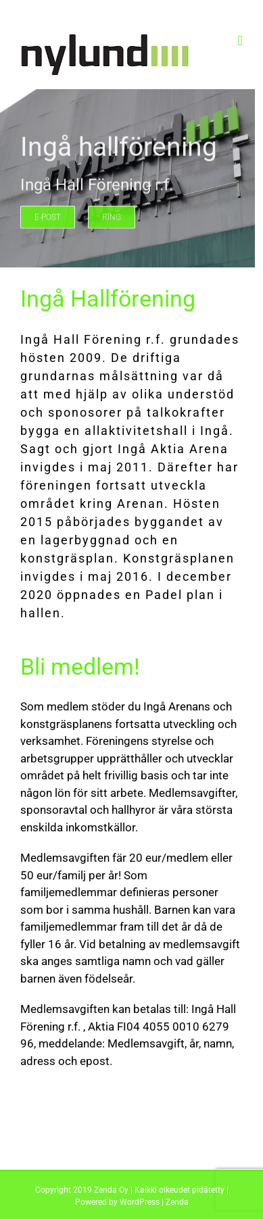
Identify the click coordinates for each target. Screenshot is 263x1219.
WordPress (140, 1202)
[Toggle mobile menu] (240, 41)
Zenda (177, 1202)
